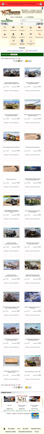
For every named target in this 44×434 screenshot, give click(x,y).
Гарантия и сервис (10, 431)
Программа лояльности (25, 431)
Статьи (37, 431)
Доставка (25, 428)
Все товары (11, 428)
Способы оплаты (36, 428)
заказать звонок (7, 20)
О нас (18, 428)
